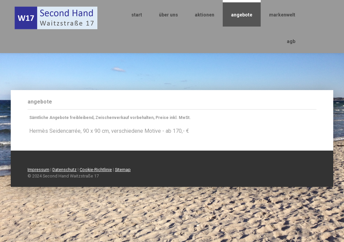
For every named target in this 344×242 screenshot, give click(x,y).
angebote (241, 14)
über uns (168, 14)
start (136, 14)
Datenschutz (64, 169)
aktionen (204, 14)
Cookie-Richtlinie (96, 169)
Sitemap (123, 169)
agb (291, 41)
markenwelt (282, 14)
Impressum (38, 169)
